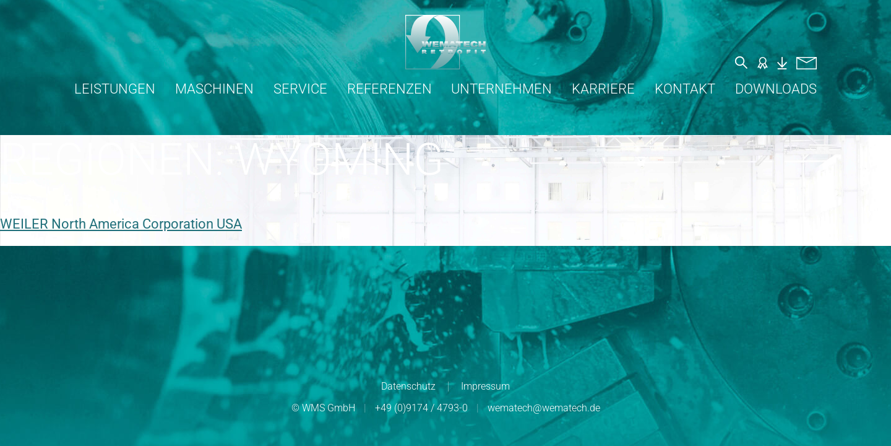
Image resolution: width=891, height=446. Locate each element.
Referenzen (389, 89)
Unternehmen (501, 89)
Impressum (485, 386)
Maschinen (214, 89)
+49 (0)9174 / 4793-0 (421, 408)
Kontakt (685, 89)
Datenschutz (408, 386)
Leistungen (114, 89)
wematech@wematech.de (544, 408)
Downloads (776, 89)
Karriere (603, 89)
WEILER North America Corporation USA (121, 224)
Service (300, 89)
